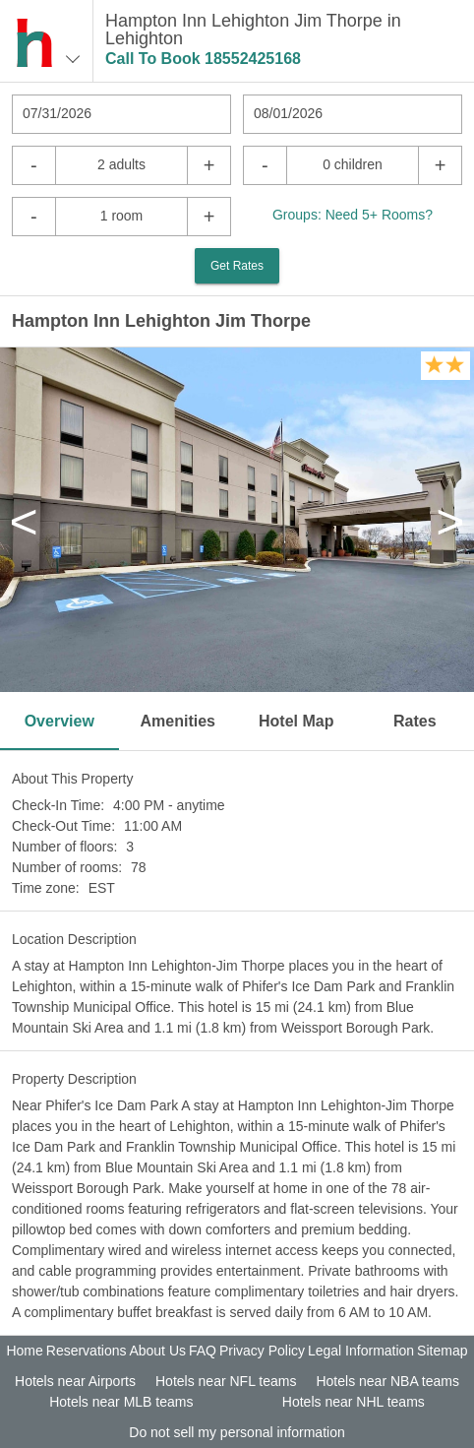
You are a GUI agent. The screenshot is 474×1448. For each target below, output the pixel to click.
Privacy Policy (262, 1350)
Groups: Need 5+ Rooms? (352, 214)
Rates (415, 721)
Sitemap (442, 1350)
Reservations (86, 1350)
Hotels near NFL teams (225, 1381)
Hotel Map (296, 721)
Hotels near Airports (75, 1381)
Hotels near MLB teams (121, 1402)
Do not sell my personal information (236, 1432)
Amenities (178, 721)
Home (24, 1350)
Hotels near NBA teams (387, 1381)
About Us (157, 1350)
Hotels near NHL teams (353, 1402)
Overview (59, 721)
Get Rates (237, 266)
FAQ (202, 1350)
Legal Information (361, 1350)
